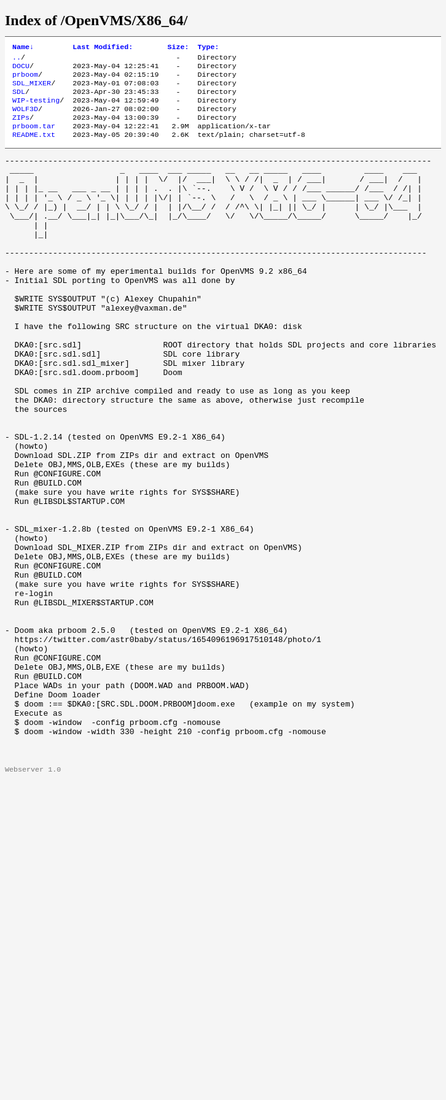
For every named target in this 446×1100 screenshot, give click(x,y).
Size (178, 48)
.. (16, 59)
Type (208, 48)
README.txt (33, 148)
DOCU (20, 69)
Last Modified (102, 48)
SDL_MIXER (31, 89)
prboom (25, 79)
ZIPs (20, 128)
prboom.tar (33, 138)
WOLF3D (25, 118)
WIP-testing (36, 109)
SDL (18, 99)
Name (23, 48)
